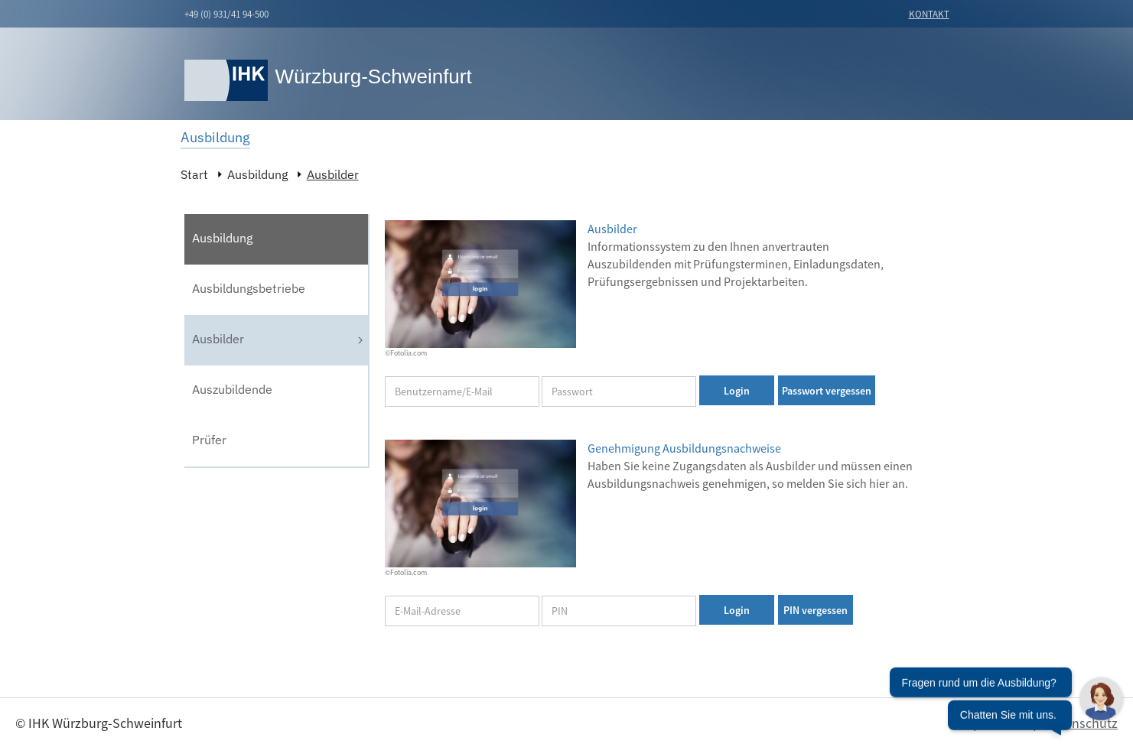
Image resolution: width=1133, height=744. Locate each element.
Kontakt (929, 14)
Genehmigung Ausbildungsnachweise (684, 448)
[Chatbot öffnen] (1006, 702)
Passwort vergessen (826, 391)
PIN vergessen (815, 610)
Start (194, 174)
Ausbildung (257, 174)
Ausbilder (333, 174)
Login (737, 391)
